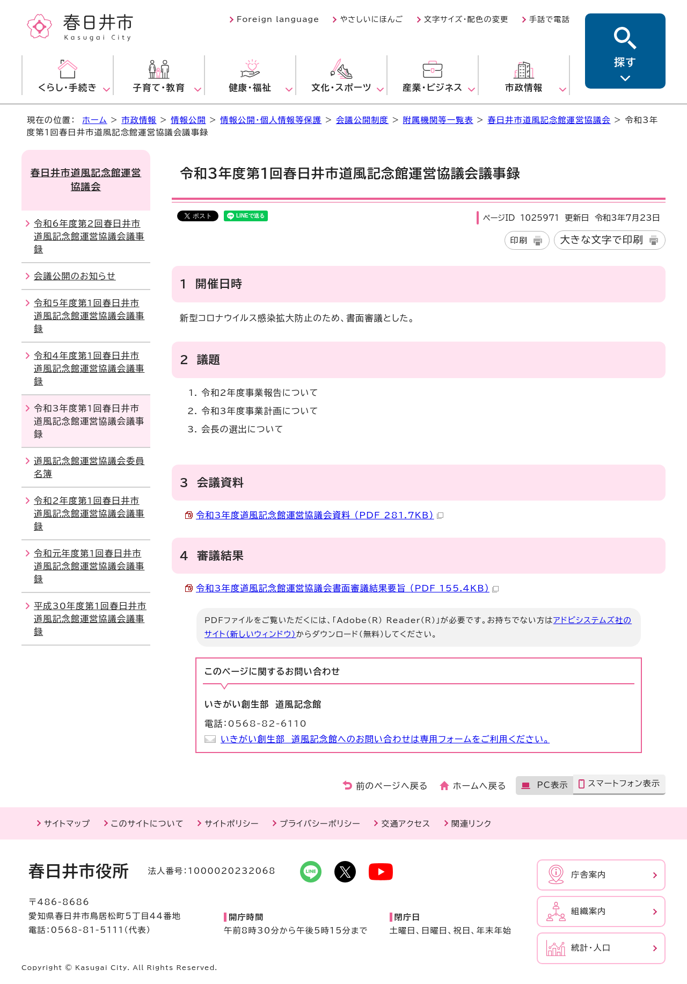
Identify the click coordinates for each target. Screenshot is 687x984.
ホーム (94, 120)
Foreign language (278, 19)
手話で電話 (549, 19)
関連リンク (471, 824)
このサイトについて (147, 824)
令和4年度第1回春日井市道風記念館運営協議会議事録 (89, 368)
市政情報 (139, 120)
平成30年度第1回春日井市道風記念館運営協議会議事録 (90, 619)
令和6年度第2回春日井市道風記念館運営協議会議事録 (89, 236)
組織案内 (588, 911)
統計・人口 (591, 948)
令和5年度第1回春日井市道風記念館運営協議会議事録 (89, 316)
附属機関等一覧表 (438, 120)
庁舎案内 (588, 875)
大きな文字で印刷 (602, 239)
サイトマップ (67, 824)
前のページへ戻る (392, 786)
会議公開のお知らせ (75, 276)
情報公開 (188, 120)
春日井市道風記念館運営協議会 (548, 120)
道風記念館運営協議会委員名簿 (89, 467)
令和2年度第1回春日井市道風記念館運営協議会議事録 (89, 513)
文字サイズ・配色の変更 (466, 19)
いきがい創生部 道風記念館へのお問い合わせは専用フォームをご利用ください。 (385, 739)
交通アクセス (405, 824)
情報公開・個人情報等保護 (270, 120)
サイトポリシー (231, 824)
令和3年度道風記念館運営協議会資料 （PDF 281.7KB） (319, 515)
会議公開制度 (362, 120)
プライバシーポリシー (320, 824)
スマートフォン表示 (624, 783)
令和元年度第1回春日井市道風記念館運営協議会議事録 (89, 566)
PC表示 (552, 785)
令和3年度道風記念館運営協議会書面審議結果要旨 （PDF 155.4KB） (347, 588)
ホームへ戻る (479, 786)
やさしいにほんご (371, 19)
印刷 (519, 240)
